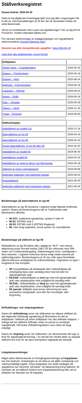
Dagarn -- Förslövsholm (15, 73)
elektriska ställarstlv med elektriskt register (25, 174)
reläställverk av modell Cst (17, 128)
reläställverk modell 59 (14, 157)
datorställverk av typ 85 (15, 140)
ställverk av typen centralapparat (20, 169)
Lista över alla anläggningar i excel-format (25, 54)
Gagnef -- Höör (10, 79)
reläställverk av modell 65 (16, 151)
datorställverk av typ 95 (15, 134)
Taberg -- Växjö (10, 108)
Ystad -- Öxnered (11, 114)
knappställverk (10, 180)
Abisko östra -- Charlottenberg (19, 67)
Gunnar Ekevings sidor (33, 41)
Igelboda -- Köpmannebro (16, 85)
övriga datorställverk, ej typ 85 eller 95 (23, 145)
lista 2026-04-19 (62, 48)
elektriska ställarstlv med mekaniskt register (26, 186)
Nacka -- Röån (10, 96)
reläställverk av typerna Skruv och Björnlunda (27, 163)
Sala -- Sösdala (11, 102)
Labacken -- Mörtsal (13, 90)
